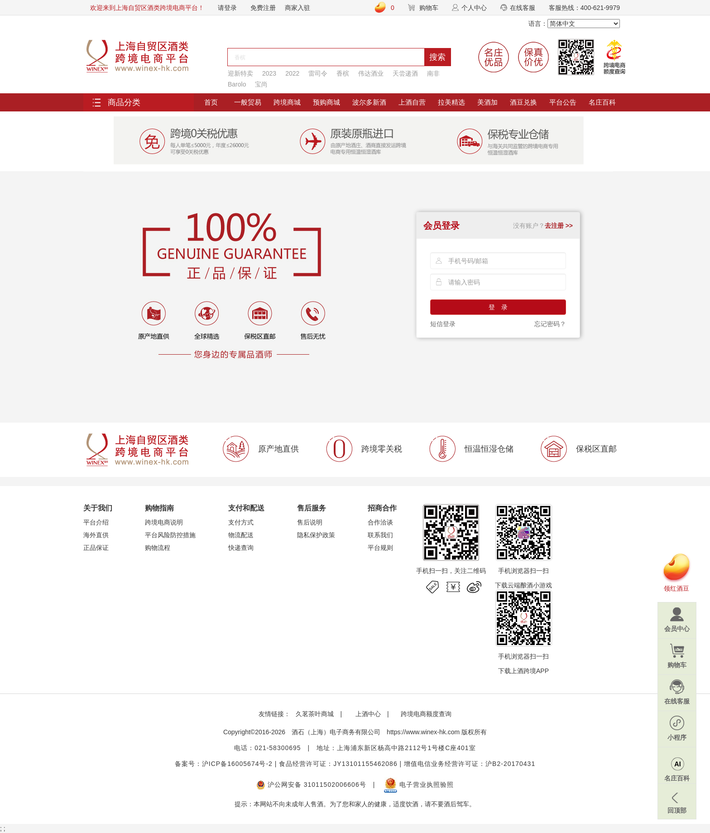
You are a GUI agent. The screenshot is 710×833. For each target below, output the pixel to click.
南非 (433, 73)
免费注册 (263, 7)
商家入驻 (297, 7)
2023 (269, 73)
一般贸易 (247, 102)
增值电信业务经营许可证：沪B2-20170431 (469, 763)
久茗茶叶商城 (315, 713)
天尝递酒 (405, 73)
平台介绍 (96, 522)
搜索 (437, 57)
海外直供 (96, 535)
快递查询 (241, 547)
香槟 (342, 73)
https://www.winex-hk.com (423, 732)
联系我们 (380, 535)
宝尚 (261, 84)
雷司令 (317, 73)
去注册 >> (559, 225)
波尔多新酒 (369, 102)
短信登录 (443, 323)
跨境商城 (287, 102)
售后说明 (309, 522)
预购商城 (326, 102)
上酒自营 (412, 102)
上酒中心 (367, 713)
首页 (211, 102)
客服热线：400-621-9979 (584, 7)
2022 (292, 73)
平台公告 (562, 102)
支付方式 (241, 522)
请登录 (227, 7)
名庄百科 (602, 102)
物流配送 (241, 535)
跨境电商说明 (164, 522)
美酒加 (487, 102)
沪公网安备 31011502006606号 (311, 784)
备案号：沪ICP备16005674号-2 (224, 763)
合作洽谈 (380, 522)
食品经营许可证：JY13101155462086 (338, 763)
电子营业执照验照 (419, 784)
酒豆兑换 (523, 102)
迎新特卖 (240, 73)
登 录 (498, 307)
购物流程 (157, 547)
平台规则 (380, 547)
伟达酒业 (371, 73)
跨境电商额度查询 (426, 713)
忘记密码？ (550, 323)
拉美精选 (451, 102)
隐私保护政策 (316, 535)
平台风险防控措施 (170, 535)
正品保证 (96, 547)
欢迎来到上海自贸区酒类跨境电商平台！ (147, 7)
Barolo (237, 84)
